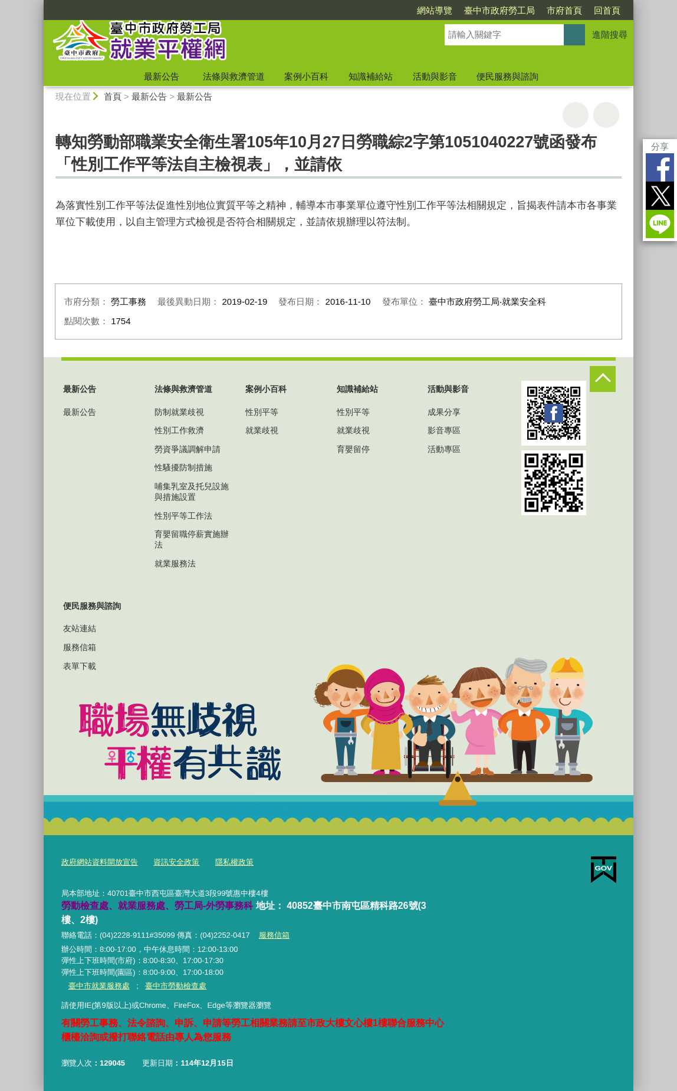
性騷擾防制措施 (183, 467)
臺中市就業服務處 (98, 985)
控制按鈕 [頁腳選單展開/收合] (603, 379)
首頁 (112, 96)
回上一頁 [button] (606, 115)
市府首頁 (564, 10)
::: (38, 5)
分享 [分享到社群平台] (660, 146)
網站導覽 (434, 10)
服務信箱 (79, 647)
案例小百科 (306, 76)
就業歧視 (261, 430)
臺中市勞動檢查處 (175, 985)
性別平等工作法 (183, 515)
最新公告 (161, 76)
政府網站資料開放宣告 (99, 862)
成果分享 (444, 412)
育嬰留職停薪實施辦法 (192, 539)
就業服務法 (175, 563)
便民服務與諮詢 (507, 76)
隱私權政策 (234, 862)
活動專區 (444, 449)
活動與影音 (435, 76)
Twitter (660, 196)
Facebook (660, 167)
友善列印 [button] (576, 115)
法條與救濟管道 (234, 76)
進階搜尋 (609, 34)
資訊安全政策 (176, 862)
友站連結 (79, 628)
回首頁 (607, 10)
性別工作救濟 (179, 430)
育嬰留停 (353, 449)
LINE (660, 224)
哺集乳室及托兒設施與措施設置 (192, 492)
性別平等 (261, 412)
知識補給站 (371, 76)
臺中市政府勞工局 (499, 10)
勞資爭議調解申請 (188, 449)
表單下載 (79, 666)
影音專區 (444, 430)
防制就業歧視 (179, 412)
